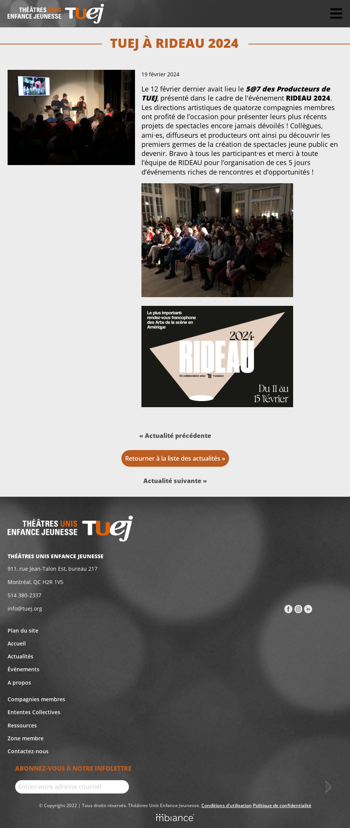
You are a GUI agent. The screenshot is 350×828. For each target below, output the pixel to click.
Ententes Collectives (34, 712)
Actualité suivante (173, 481)
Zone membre (26, 738)
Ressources (22, 725)
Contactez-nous (28, 751)
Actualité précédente (178, 435)
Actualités (20, 656)
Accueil (17, 643)
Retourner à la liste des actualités (172, 458)
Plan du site (23, 630)
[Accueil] (56, 14)
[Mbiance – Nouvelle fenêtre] (175, 818)
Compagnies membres (36, 699)
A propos (19, 682)
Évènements (23, 669)
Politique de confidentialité (282, 805)
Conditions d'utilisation (226, 805)
